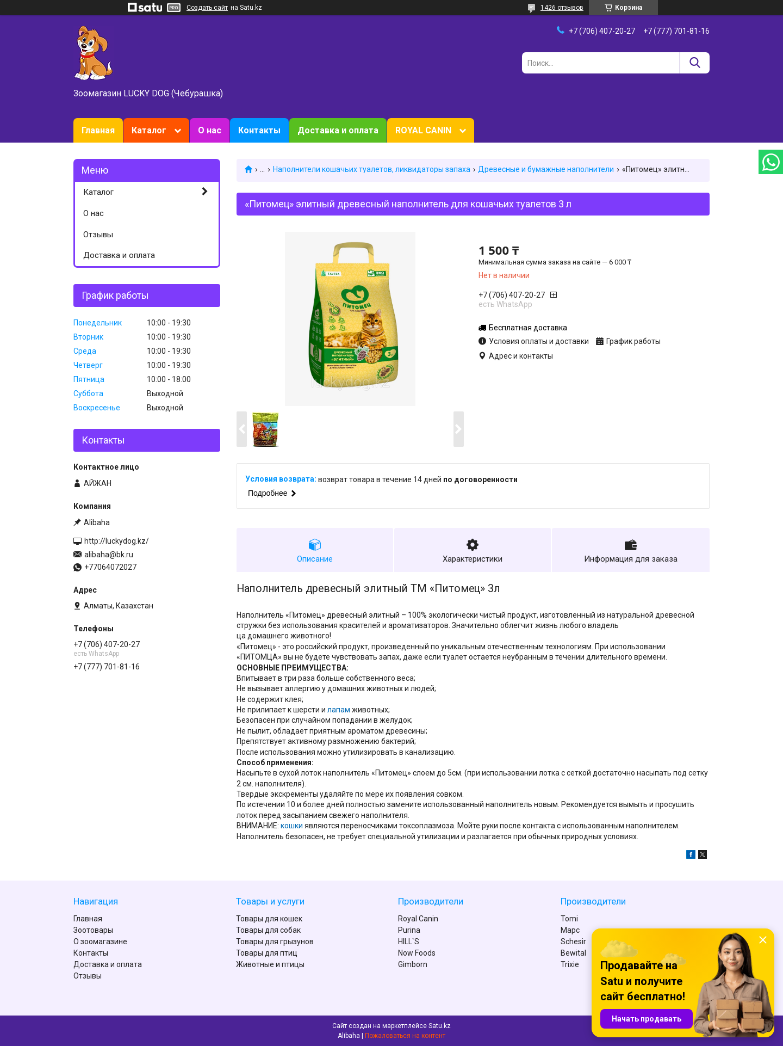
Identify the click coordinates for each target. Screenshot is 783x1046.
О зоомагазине (100, 941)
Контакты (259, 130)
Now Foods (417, 953)
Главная (98, 130)
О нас (209, 130)
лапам (338, 709)
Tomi (569, 918)
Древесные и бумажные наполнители (546, 169)
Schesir (573, 941)
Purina (409, 930)
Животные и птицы (270, 964)
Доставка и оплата (337, 130)
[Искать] (695, 62)
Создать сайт (207, 7)
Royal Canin (418, 918)
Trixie (570, 964)
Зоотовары (93, 930)
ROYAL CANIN (423, 130)
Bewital (573, 953)
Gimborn (412, 964)
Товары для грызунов (275, 941)
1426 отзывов (561, 7)
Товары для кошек (269, 918)
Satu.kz (439, 1026)
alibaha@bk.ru (108, 554)
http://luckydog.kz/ (116, 541)
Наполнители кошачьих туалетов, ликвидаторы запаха (371, 169)
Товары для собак (268, 930)
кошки (292, 825)
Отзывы (98, 234)
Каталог (149, 130)
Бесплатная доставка (528, 327)
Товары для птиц (266, 953)
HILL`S (408, 941)
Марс (570, 930)
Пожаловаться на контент (405, 1035)
